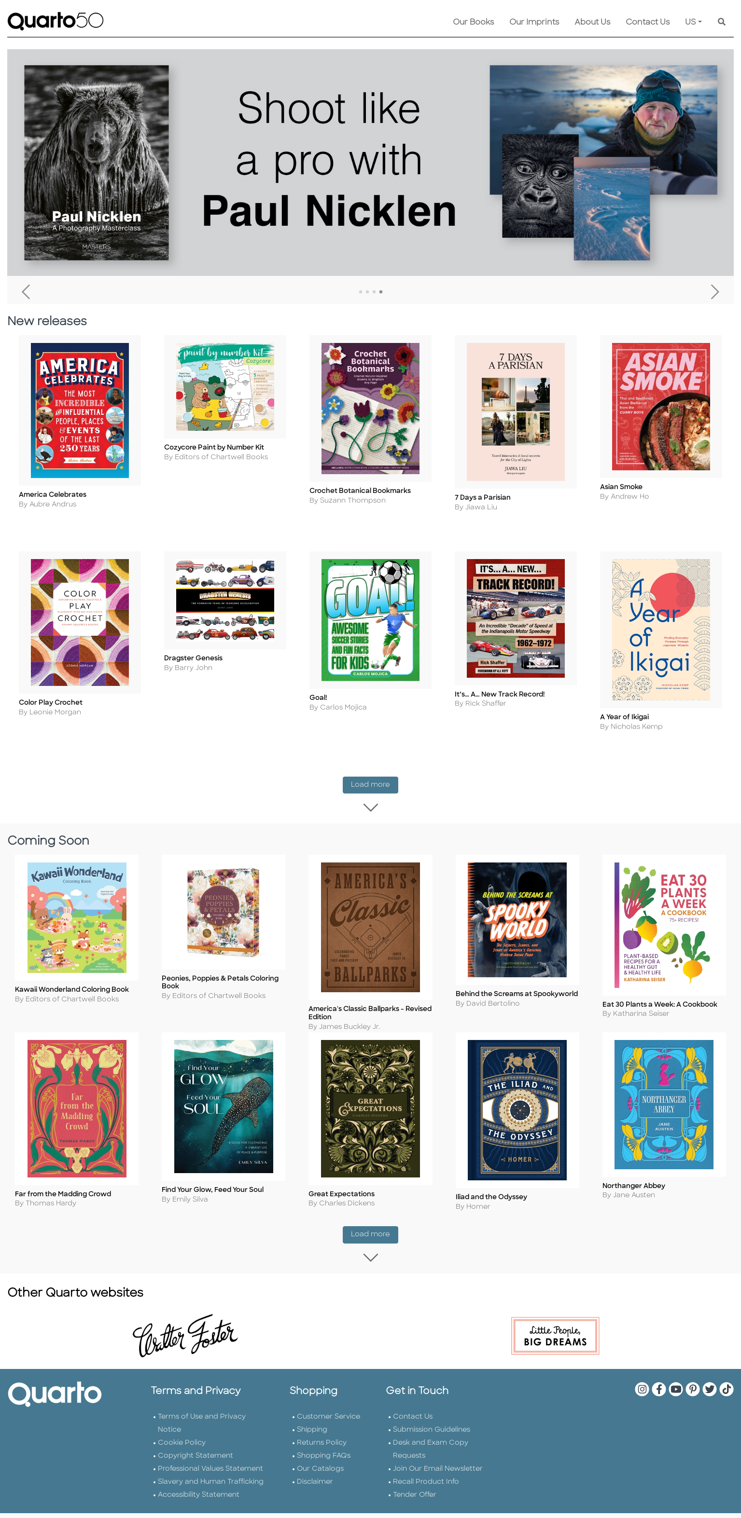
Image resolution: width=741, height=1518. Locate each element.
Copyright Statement (195, 1471)
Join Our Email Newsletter (438, 1484)
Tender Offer (414, 1510)
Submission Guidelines (431, 1445)
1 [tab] (360, 292)
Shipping (312, 1445)
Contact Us (648, 23)
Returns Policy (322, 1458)
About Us (592, 23)
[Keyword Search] (721, 22)
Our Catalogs (320, 1484)
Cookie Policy (182, 1458)
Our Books (473, 23)
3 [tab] (374, 292)
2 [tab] (367, 292)
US (690, 23)
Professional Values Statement (210, 1484)
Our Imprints (534, 23)
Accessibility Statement (198, 1510)
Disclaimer (315, 1497)
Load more (374, 795)
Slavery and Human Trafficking (211, 1497)
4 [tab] (380, 292)
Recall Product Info (426, 1497)
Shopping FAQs (323, 1471)
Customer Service (328, 1432)
